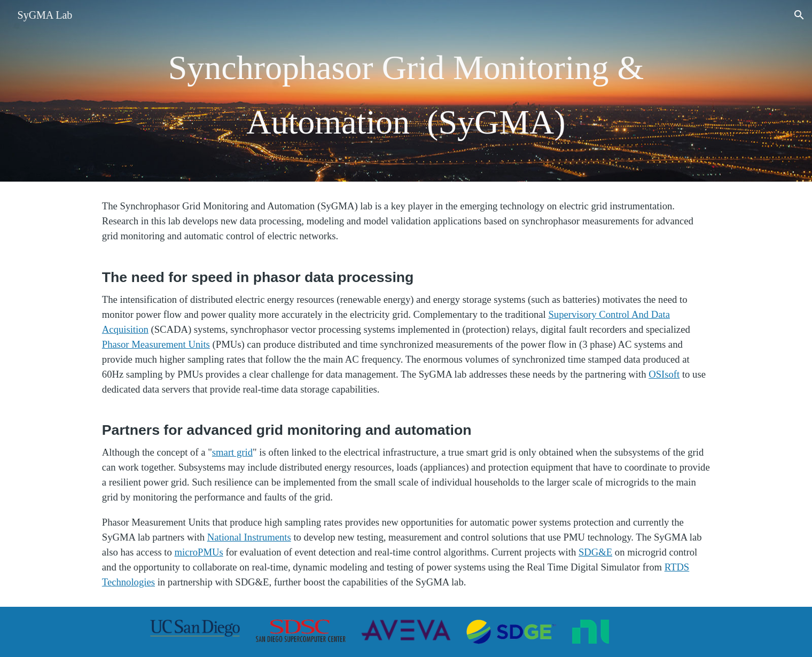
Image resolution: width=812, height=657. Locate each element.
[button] (799, 15)
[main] (405, 91)
